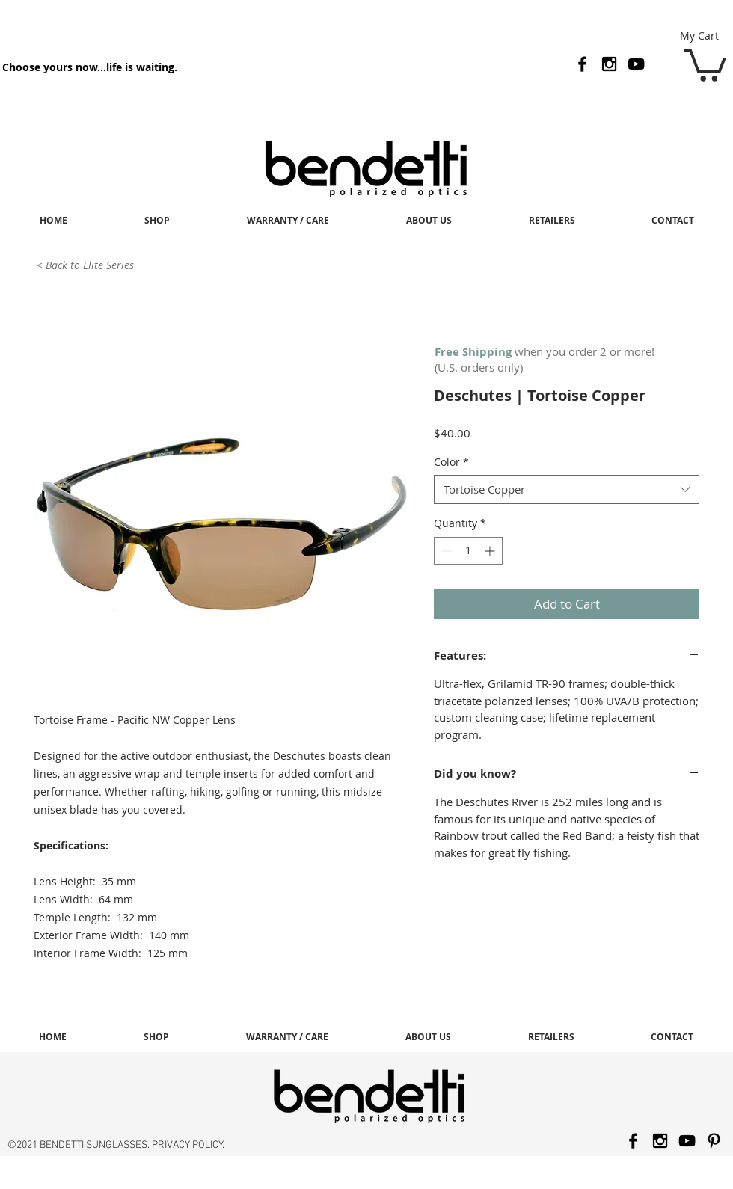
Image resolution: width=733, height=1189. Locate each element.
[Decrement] (445, 551)
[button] (705, 64)
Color (451, 462)
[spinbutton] (468, 551)
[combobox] (566, 489)
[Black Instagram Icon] (609, 64)
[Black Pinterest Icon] (714, 1141)
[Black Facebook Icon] (582, 64)
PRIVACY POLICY (187, 1145)
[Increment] (491, 551)
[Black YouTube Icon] (636, 64)
